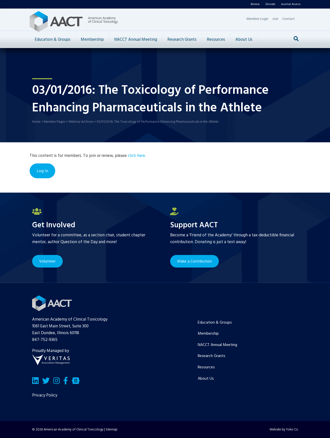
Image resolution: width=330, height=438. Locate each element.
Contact (288, 19)
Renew (255, 4)
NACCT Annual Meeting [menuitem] (217, 345)
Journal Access (291, 4)
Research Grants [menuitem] (211, 356)
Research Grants (181, 39)
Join (275, 19)
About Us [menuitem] (206, 378)
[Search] (296, 38)
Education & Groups (53, 39)
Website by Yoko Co (284, 429)
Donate (270, 4)
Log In (42, 171)
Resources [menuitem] (206, 367)
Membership (92, 39)
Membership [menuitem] (208, 333)
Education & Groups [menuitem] (215, 322)
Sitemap (111, 429)
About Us (243, 39)
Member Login (257, 19)
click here (136, 155)
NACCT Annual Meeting (135, 39)
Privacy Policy (44, 395)
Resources (216, 39)
